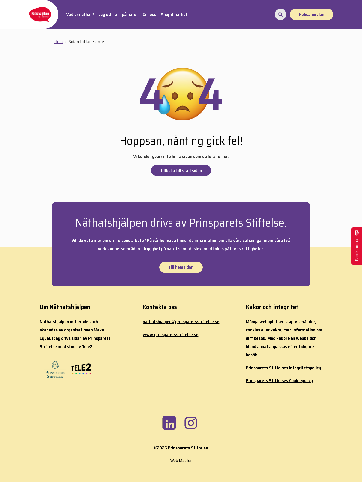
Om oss (149, 14)
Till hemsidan (180, 267)
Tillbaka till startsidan (181, 170)
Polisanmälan (311, 14)
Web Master (181, 460)
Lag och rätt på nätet (118, 14)
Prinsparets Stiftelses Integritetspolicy (283, 367)
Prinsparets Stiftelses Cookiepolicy (279, 380)
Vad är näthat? (80, 14)
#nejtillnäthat (173, 14)
